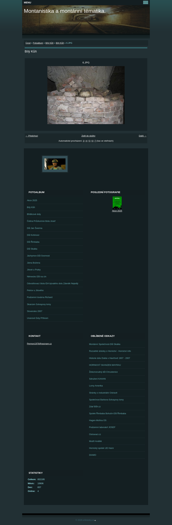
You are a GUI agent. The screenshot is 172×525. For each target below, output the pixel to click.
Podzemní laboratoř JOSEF (102, 427)
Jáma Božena (33, 262)
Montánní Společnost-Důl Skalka (104, 344)
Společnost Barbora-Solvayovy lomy (106, 399)
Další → (142, 136)
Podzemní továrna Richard (40, 297)
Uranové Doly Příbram (37, 318)
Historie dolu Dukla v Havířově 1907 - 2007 (109, 358)
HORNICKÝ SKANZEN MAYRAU (105, 365)
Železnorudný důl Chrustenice (103, 372)
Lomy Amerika (96, 385)
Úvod (28, 43)
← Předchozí (32, 136)
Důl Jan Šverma (34, 228)
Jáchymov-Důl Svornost (38, 255)
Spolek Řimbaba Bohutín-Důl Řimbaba (107, 413)
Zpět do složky (88, 136)
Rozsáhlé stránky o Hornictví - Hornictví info (110, 351)
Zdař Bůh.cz (95, 406)
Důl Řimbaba (33, 242)
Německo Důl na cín (36, 276)
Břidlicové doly (34, 214)
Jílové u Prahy (34, 269)
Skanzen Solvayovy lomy (39, 304)
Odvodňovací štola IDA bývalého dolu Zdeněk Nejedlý (52, 283)
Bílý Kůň (50, 43)
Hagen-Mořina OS (97, 420)
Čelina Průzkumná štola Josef (41, 221)
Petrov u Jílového (35, 290)
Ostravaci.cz (95, 434)
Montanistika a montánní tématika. (65, 11)
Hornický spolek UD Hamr (101, 448)
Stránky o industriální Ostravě (103, 392)
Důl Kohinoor (33, 235)
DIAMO (92, 455)
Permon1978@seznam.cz (39, 343)
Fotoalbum (38, 43)
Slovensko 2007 (34, 311)
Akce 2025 (32, 200)
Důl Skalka (32, 249)
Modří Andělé (95, 441)
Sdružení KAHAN (97, 379)
